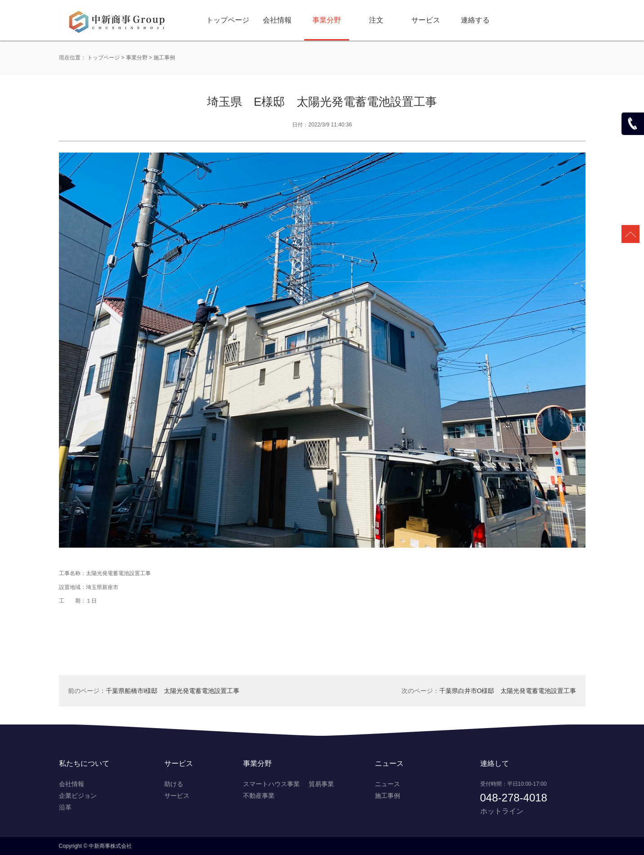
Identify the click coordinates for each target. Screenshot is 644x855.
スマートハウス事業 (271, 784)
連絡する (475, 20)
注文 (376, 20)
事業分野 (326, 20)
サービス (425, 20)
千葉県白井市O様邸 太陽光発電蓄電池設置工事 (507, 690)
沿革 (65, 807)
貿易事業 (321, 784)
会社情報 (277, 20)
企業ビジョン (78, 795)
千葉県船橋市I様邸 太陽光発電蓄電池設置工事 (173, 690)
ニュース (387, 784)
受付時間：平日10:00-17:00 (513, 784)
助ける (173, 784)
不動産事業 (259, 795)
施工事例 (164, 57)
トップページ (227, 20)
